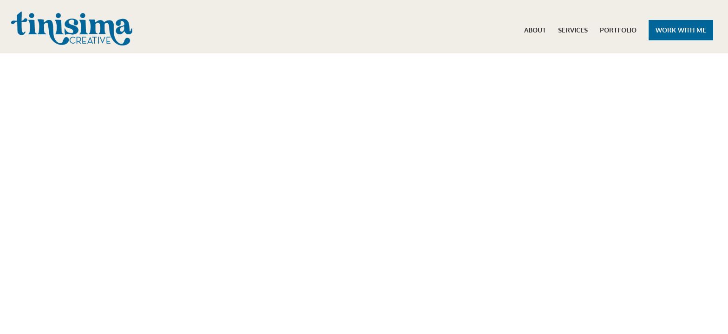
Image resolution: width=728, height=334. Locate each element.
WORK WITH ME (681, 30)
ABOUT (535, 30)
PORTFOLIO (618, 30)
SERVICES (573, 30)
